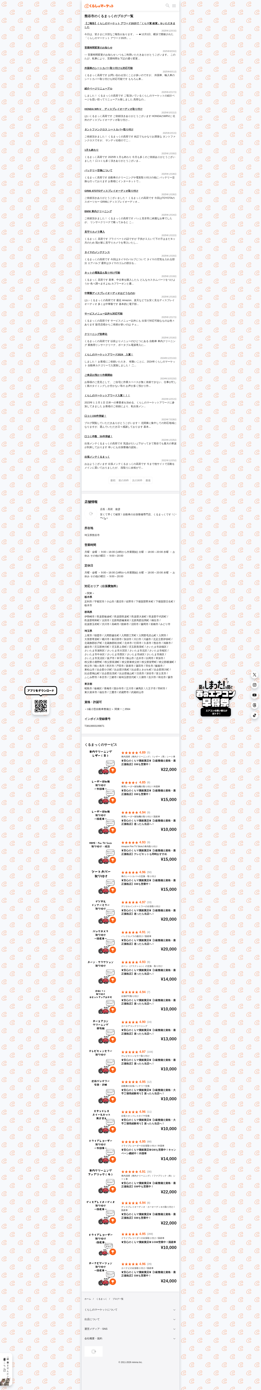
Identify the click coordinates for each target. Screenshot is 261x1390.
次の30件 (137, 480)
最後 (148, 480)
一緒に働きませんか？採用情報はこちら (6, 1366)
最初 (112, 480)
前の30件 (124, 480)
